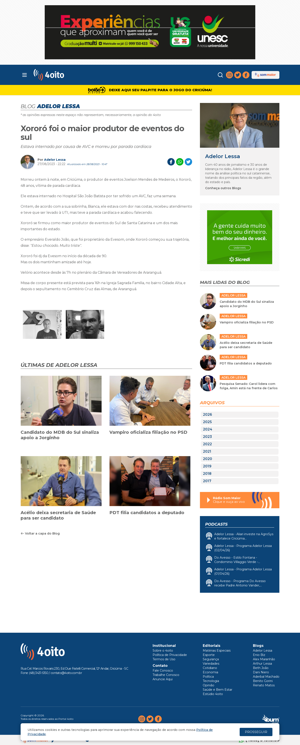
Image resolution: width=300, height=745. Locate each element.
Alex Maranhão (264, 659)
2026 (207, 414)
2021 (207, 451)
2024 (207, 429)
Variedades (211, 664)
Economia (210, 672)
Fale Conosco (163, 670)
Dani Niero (261, 672)
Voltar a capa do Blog (40, 533)
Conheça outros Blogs (223, 188)
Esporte (209, 655)
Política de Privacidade (170, 655)
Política (208, 677)
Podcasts (216, 524)
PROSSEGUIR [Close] (256, 732)
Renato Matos (264, 685)
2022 (207, 444)
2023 (207, 437)
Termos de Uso (164, 659)
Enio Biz (259, 655)
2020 (207, 459)
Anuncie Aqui (163, 679)
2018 (207, 474)
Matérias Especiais (217, 650)
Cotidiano (210, 668)
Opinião (208, 685)
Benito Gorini (263, 681)
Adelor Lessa (55, 160)
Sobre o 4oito (163, 650)
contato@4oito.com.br (66, 673)
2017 (207, 481)
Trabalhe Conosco (166, 675)
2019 (207, 466)
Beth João (261, 668)
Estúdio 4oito (213, 694)
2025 (207, 422)
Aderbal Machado (266, 677)
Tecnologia (211, 681)
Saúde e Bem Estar (217, 690)
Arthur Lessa (262, 664)
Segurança (211, 659)
